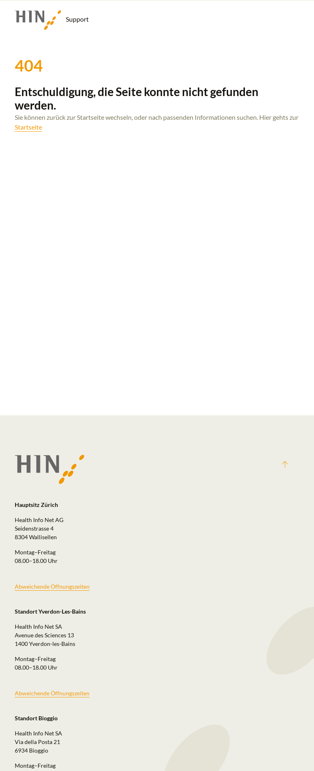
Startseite (28, 127)
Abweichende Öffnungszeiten (52, 586)
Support (52, 20)
